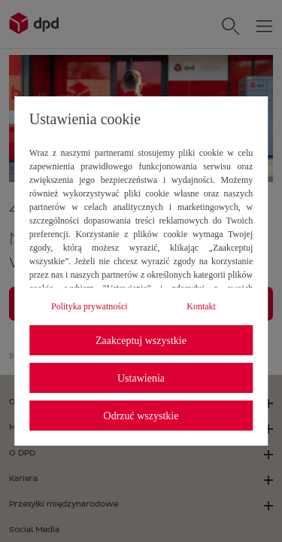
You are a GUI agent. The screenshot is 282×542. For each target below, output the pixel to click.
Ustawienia (141, 378)
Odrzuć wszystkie (141, 416)
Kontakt (201, 306)
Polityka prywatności (89, 306)
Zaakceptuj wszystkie (141, 340)
